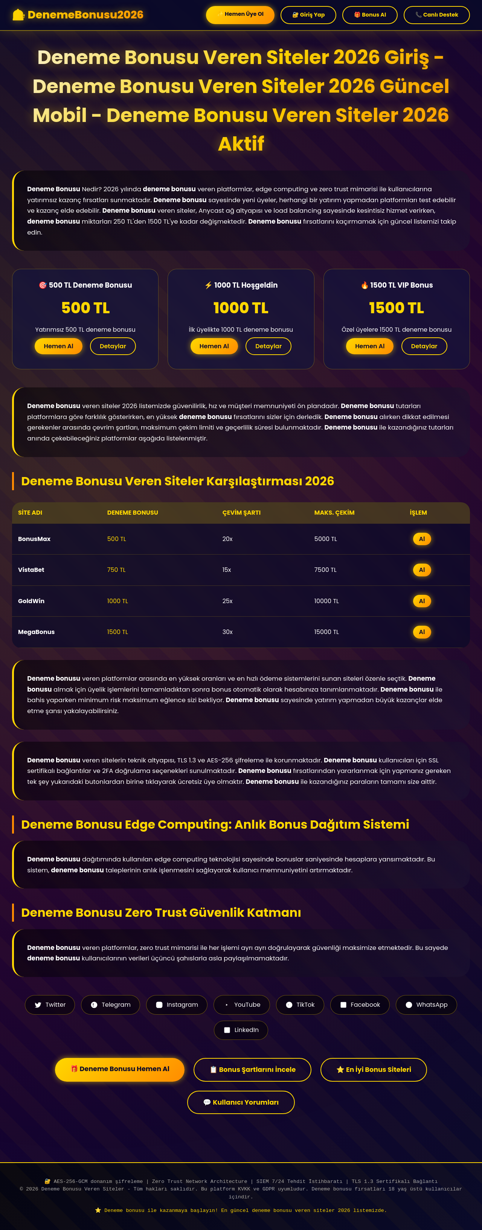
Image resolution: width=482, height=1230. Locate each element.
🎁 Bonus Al (370, 14)
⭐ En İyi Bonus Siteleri (373, 1069)
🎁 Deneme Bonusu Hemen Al (119, 1068)
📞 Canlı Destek (436, 14)
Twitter (50, 1004)
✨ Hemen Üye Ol (240, 14)
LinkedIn (241, 1030)
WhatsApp (426, 1004)
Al (422, 539)
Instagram (177, 1004)
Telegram (110, 1004)
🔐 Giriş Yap (308, 14)
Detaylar (113, 346)
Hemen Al (58, 346)
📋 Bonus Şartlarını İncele (252, 1069)
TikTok (300, 1004)
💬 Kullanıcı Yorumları (241, 1102)
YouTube (241, 1004)
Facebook (360, 1004)
